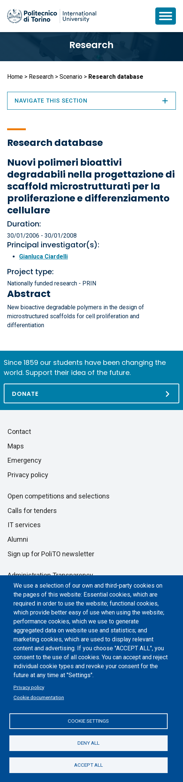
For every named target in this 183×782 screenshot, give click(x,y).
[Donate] (91, 393)
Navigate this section (91, 100)
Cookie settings (88, 721)
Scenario (71, 76)
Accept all (88, 765)
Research (91, 44)
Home (15, 76)
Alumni (17, 539)
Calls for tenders (32, 510)
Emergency (24, 460)
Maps (15, 446)
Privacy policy (28, 687)
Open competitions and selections (58, 496)
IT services (24, 525)
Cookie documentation (38, 697)
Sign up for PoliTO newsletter (50, 554)
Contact (19, 431)
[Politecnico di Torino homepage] (51, 16)
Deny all (88, 743)
